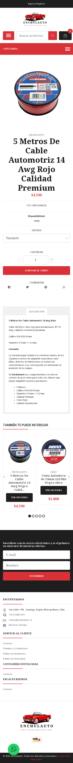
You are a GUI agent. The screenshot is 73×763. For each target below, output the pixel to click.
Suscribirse (36, 576)
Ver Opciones (19, 497)
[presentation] (4, 477)
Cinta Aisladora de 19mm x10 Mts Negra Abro (53, 479)
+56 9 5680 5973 (17, 615)
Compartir (36, 282)
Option (36, 230)
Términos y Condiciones (15, 648)
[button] (29, 516)
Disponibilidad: (36, 216)
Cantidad (36, 252)
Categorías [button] (36, 49)
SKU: (29, 205)
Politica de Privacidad (14, 659)
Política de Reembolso (14, 654)
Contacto (7, 643)
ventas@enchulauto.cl (20, 620)
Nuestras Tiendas (18, 625)
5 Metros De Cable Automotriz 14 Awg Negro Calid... (19, 483)
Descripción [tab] (36, 311)
